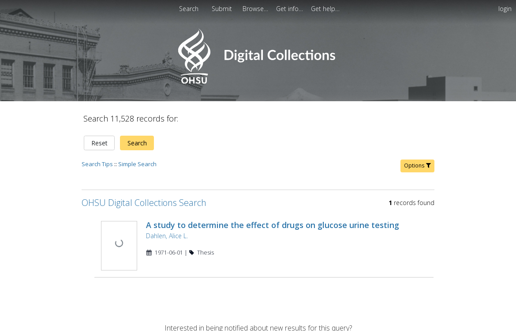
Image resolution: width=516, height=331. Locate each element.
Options (417, 160)
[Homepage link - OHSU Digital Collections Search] (257, 81)
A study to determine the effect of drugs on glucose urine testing (271, 219)
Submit (223, 8)
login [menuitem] (505, 8)
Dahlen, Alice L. (166, 230)
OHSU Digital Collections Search (144, 197)
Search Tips (97, 159)
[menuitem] (256, 8)
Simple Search (137, 159)
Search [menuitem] (188, 8)
